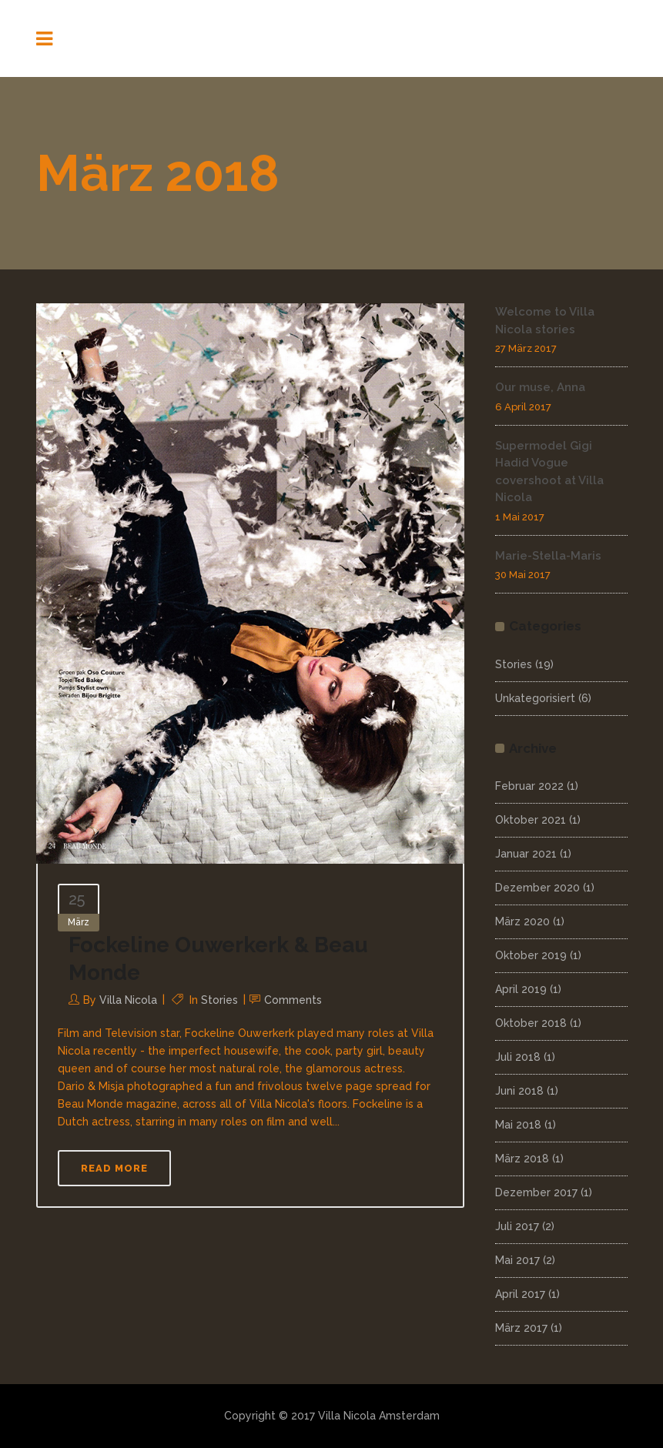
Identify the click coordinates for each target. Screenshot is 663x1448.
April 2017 (520, 1294)
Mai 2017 (517, 1260)
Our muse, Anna (540, 387)
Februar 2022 (529, 786)
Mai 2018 (518, 1125)
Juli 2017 (517, 1226)
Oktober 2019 (531, 955)
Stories (219, 1000)
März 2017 (521, 1328)
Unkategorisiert (535, 698)
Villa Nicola (128, 1000)
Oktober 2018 (531, 1023)
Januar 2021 (526, 854)
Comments (293, 1000)
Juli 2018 (518, 1057)
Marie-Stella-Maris (548, 556)
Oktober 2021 (530, 820)
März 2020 (522, 921)
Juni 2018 (519, 1091)
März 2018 (522, 1158)
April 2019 (521, 989)
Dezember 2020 (537, 887)
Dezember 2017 (536, 1192)
